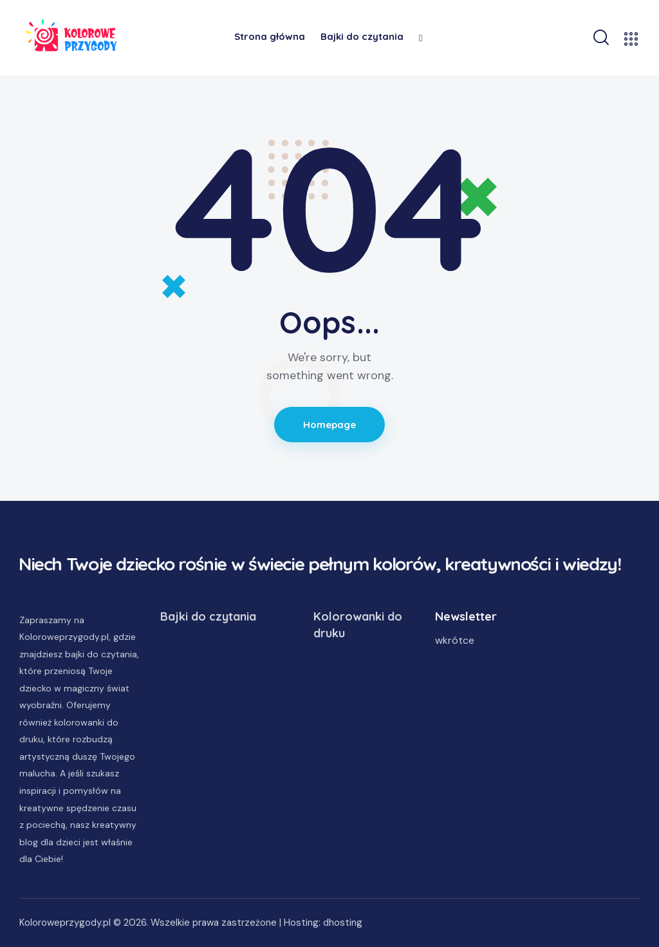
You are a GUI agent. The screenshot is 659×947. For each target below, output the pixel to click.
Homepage (330, 424)
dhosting (342, 922)
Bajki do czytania (208, 616)
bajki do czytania (101, 654)
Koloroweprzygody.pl (65, 922)
